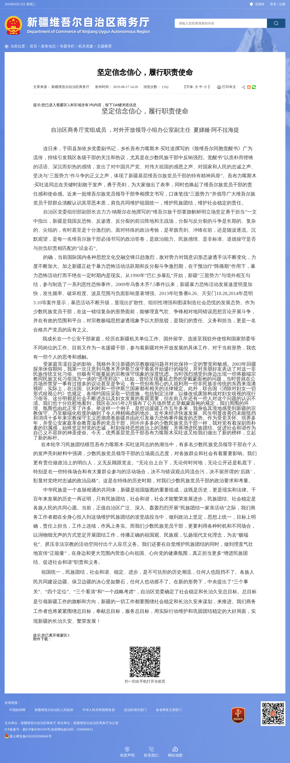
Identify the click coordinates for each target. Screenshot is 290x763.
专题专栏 (67, 46)
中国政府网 (17, 710)
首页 (33, 46)
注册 (282, 4)
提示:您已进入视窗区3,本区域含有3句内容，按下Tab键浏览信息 (84, 105)
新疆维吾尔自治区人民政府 (54, 710)
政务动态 (48, 46)
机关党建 (85, 46)
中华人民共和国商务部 (99, 710)
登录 (273, 4)
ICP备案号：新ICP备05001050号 (27, 729)
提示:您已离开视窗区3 (51, 635)
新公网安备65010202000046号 (31, 736)
